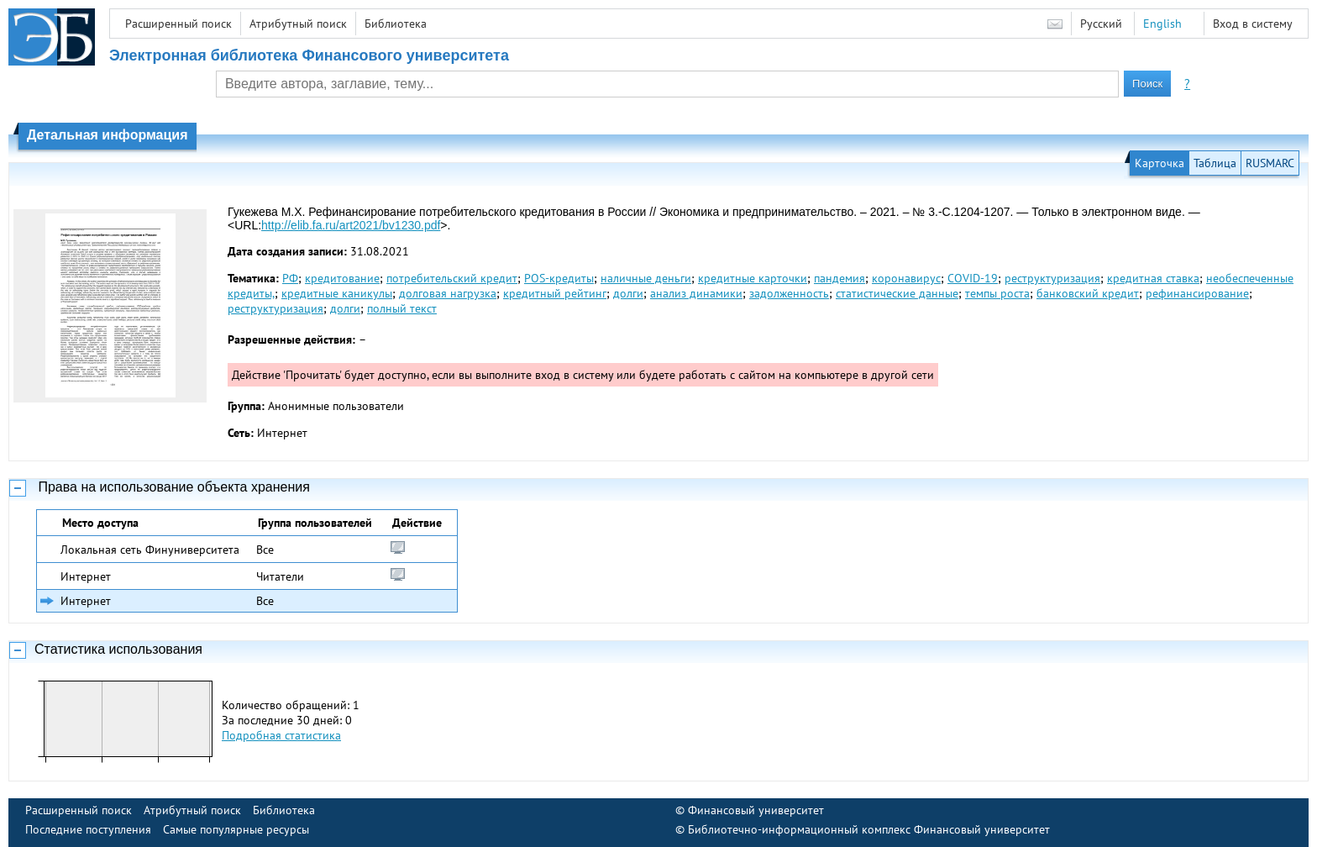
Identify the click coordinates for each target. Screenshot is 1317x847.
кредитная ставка (1153, 278)
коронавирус (906, 278)
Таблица (1215, 163)
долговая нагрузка (447, 293)
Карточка (1159, 163)
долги (628, 293)
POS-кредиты (559, 278)
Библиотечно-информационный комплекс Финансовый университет (869, 829)
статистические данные (897, 293)
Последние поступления (88, 829)
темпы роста (997, 293)
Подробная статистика (281, 735)
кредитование (342, 278)
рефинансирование (1197, 293)
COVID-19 (972, 278)
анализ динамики (696, 293)
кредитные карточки (752, 278)
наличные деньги (646, 278)
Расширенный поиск (178, 23)
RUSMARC (1270, 163)
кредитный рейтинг (554, 293)
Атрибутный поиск (298, 23)
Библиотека (396, 23)
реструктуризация (1052, 278)
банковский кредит (1087, 293)
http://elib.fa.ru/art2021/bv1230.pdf (350, 225)
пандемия (839, 278)
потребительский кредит (451, 278)
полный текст (402, 308)
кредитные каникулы (336, 293)
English (1162, 23)
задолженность (789, 293)
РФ (290, 278)
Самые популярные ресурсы (236, 829)
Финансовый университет (756, 810)
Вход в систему (1253, 23)
